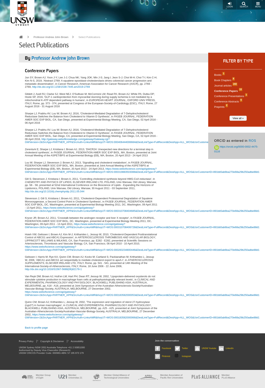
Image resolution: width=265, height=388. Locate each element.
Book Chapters (224, 80)
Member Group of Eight (43, 376)
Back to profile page (36, 327)
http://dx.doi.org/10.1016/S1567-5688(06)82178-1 (53, 269)
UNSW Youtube (209, 348)
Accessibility (77, 341)
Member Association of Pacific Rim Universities (171, 376)
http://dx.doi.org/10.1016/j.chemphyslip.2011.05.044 (54, 191)
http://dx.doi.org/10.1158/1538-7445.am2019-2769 (61, 86)
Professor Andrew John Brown (50, 37)
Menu (258, 5)
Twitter (185, 348)
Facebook (166, 348)
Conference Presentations (230, 96)
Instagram (186, 356)
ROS (252, 140)
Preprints (220, 106)
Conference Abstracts (227, 101)
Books (219, 74)
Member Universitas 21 (75, 376)
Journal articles (225, 85)
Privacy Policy (26, 341)
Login (230, 5)
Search (244, 5)
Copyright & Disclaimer (52, 341)
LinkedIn (230, 348)
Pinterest (166, 356)
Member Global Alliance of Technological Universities (116, 376)
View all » (238, 118)
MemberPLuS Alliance (228, 376)
